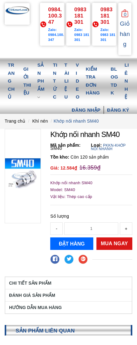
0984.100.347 (55, 16)
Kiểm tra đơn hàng (93, 81)
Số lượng (59, 216)
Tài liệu (66, 80)
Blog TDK (114, 81)
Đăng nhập (86, 110)
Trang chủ (11, 80)
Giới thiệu (27, 81)
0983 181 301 (80, 16)
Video (78, 80)
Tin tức (55, 80)
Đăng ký (118, 110)
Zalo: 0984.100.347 (56, 35)
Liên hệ (127, 80)
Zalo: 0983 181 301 (81, 35)
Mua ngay (114, 243)
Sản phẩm (41, 80)
